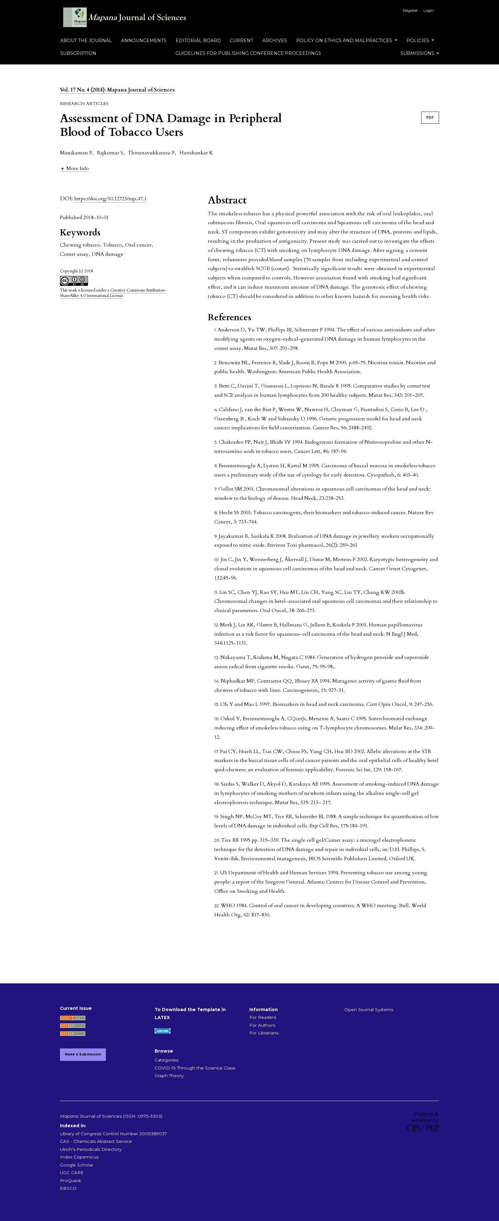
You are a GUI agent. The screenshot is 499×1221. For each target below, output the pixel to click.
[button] (74, 168)
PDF (430, 117)
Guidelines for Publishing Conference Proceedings (248, 53)
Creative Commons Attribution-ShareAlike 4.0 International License (113, 293)
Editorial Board (198, 40)
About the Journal (86, 40)
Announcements (143, 40)
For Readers (262, 1017)
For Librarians (263, 1032)
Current (241, 40)
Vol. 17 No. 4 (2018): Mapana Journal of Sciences (117, 89)
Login (428, 10)
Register (410, 10)
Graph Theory (169, 1075)
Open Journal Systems (368, 1009)
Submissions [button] (418, 53)
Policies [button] (418, 40)
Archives (274, 40)
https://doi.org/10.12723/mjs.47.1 (110, 198)
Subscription (78, 53)
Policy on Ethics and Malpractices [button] (344, 40)
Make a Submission (83, 1054)
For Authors (262, 1025)
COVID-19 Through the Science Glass (195, 1067)
